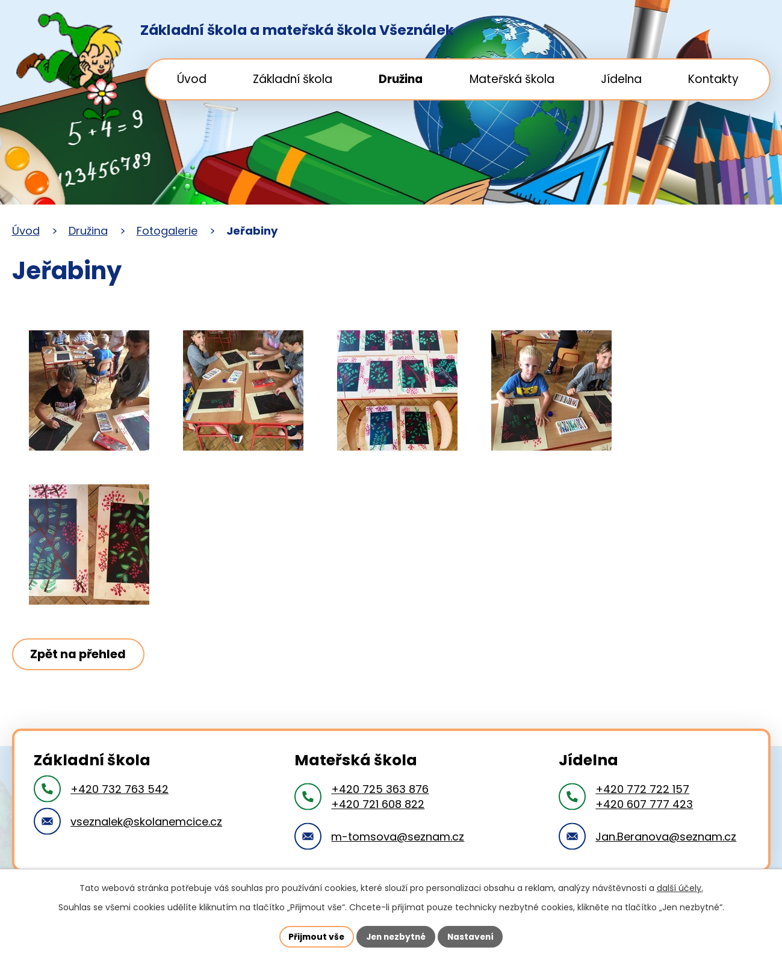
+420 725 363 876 (380, 789)
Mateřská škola (512, 79)
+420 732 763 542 (119, 789)
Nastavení (473, 936)
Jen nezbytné (395, 936)
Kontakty (713, 79)
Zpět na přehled (79, 654)
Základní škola (292, 79)
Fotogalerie (167, 230)
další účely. (680, 888)
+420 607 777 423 (644, 804)
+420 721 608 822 (377, 804)
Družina (401, 79)
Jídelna (621, 79)
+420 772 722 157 (642, 789)
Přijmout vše (314, 936)
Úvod (191, 79)
